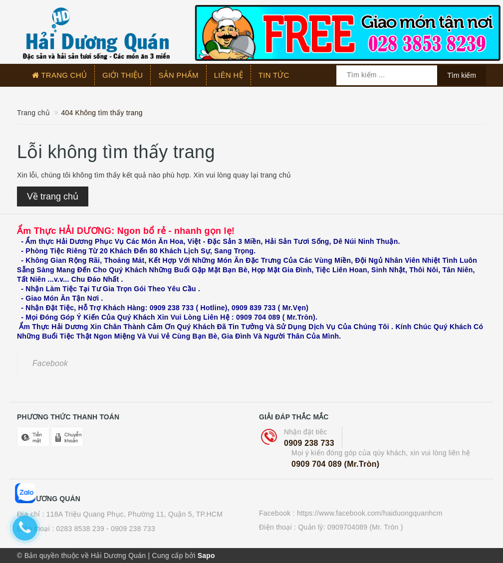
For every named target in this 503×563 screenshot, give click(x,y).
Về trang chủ (52, 196)
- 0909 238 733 (130, 529)
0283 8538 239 (80, 529)
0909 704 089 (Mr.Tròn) (335, 464)
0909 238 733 (309, 443)
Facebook (50, 363)
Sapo (206, 556)
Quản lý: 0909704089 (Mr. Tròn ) (350, 527)
